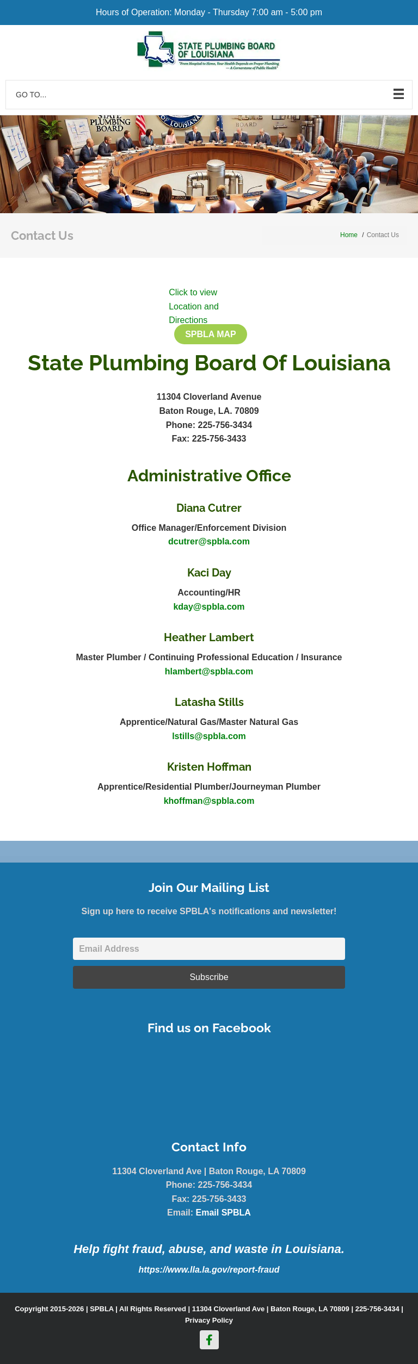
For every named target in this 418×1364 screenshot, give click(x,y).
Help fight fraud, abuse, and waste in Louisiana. (209, 1249)
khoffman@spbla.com (209, 800)
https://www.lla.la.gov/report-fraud (209, 1269)
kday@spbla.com (208, 606)
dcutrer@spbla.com (209, 541)
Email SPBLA (223, 1212)
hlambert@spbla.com (209, 671)
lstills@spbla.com (209, 736)
